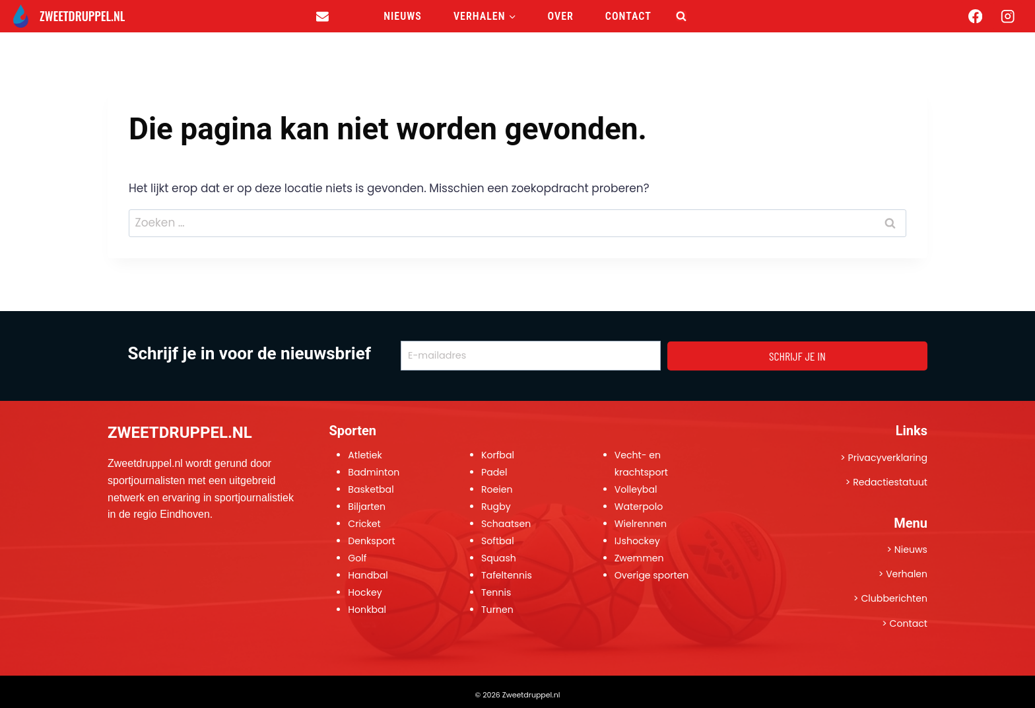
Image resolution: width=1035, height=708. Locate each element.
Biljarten (367, 506)
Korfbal (498, 455)
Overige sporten (652, 575)
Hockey (365, 592)
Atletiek (365, 455)
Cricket (364, 523)
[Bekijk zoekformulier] (681, 16)
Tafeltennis (507, 575)
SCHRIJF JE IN (797, 356)
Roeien (497, 489)
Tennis (496, 592)
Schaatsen (506, 523)
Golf (357, 558)
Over (561, 16)
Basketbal (371, 489)
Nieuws (403, 16)
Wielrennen (641, 523)
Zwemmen (640, 558)
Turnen (497, 609)
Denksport (372, 541)
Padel (494, 472)
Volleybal (636, 489)
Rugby (496, 506)
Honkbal (367, 609)
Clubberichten (893, 598)
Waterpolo (639, 506)
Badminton (374, 472)
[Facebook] (975, 16)
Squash (499, 558)
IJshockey (638, 541)
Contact (628, 16)
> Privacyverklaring (883, 457)
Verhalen (906, 574)
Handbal (368, 575)
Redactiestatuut (889, 482)
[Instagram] (1007, 16)
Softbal (498, 541)
